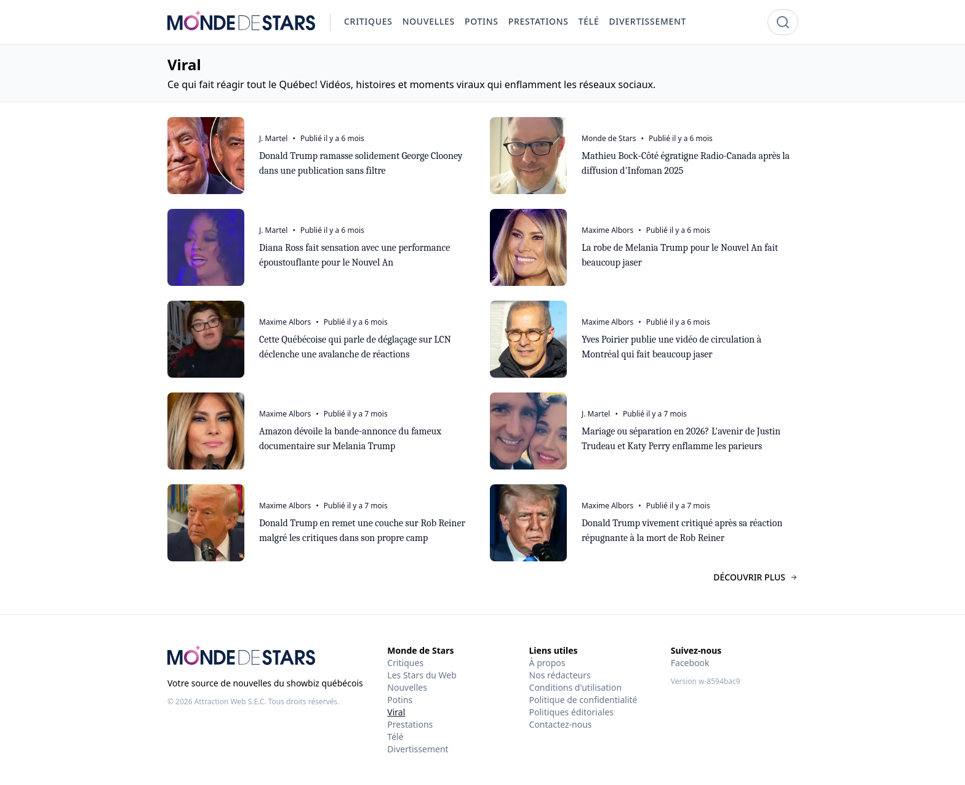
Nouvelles (407, 687)
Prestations (410, 724)
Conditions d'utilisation (575, 687)
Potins (399, 700)
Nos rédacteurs (560, 675)
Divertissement (417, 749)
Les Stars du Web (421, 675)
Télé (395, 736)
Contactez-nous (560, 724)
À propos (547, 663)
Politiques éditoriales (571, 712)
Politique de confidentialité (583, 700)
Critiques (405, 663)
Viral (396, 712)
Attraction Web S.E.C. (230, 701)
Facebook (690, 663)
